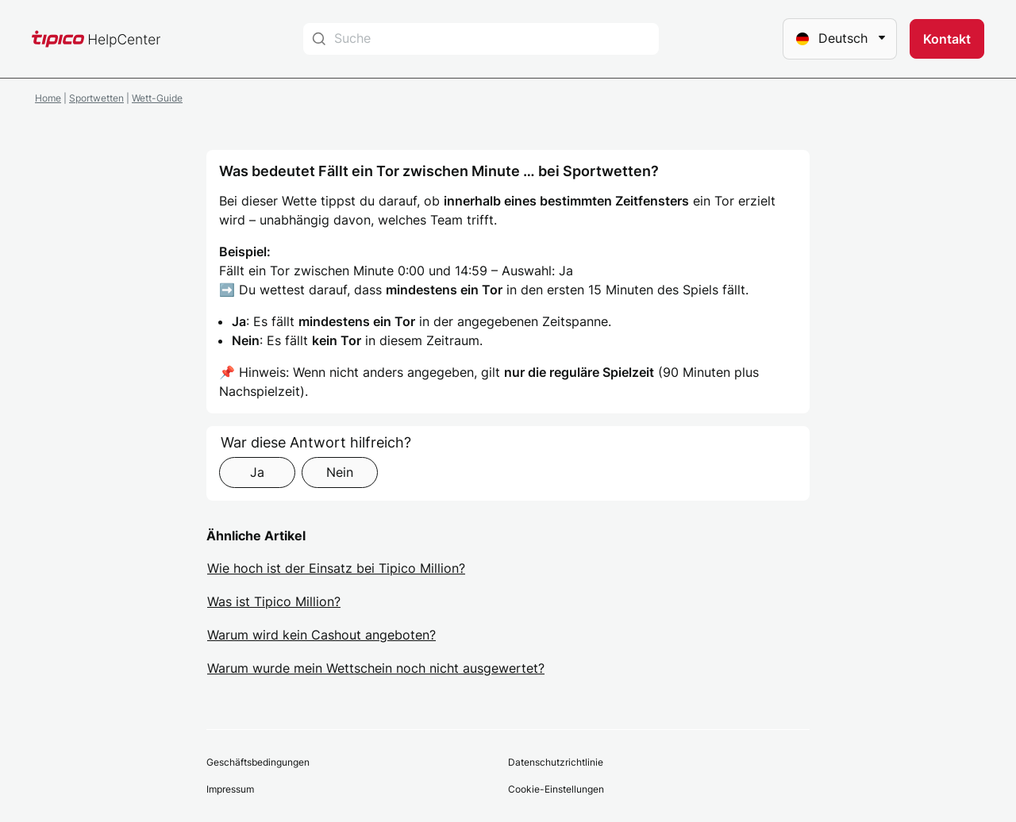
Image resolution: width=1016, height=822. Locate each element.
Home (48, 98)
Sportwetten (96, 98)
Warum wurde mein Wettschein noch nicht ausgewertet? (376, 668)
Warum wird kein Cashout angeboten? (321, 635)
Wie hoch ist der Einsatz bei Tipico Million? (336, 568)
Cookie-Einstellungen (556, 789)
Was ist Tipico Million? (274, 601)
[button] (947, 39)
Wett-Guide (157, 98)
